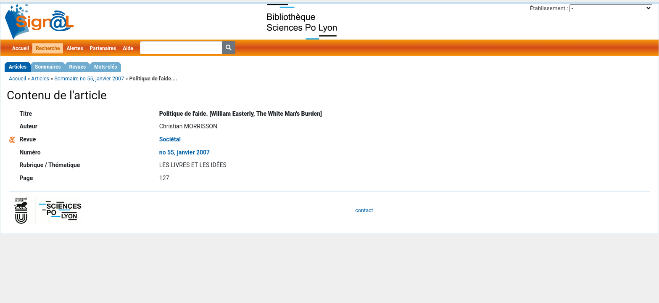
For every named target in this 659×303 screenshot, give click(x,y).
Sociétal (170, 139)
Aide (128, 48)
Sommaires (48, 67)
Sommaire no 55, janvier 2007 (89, 78)
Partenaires (103, 48)
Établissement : (549, 8)
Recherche (48, 48)
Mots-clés (105, 67)
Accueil (20, 48)
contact (364, 210)
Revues (77, 67)
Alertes (74, 48)
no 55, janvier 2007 (184, 152)
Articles (17, 67)
